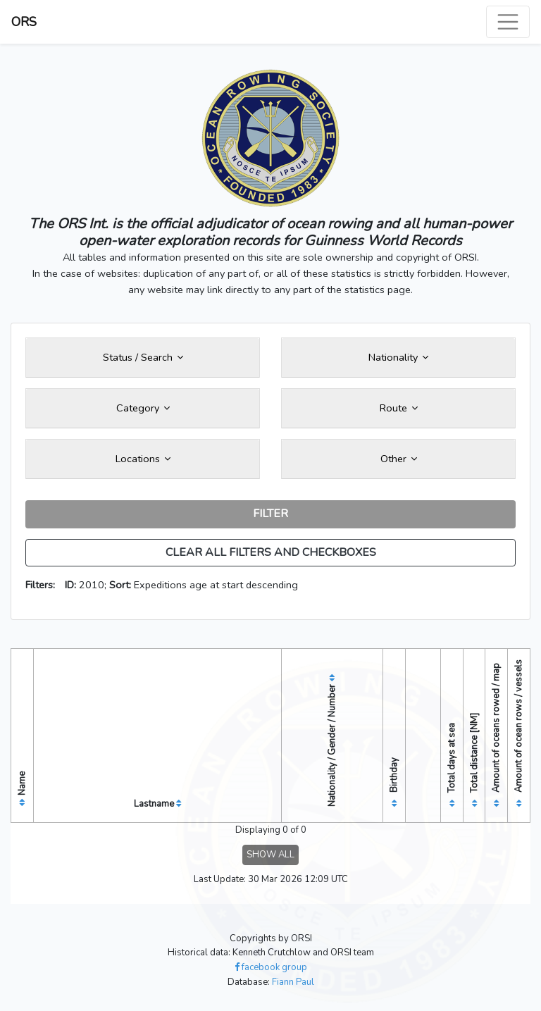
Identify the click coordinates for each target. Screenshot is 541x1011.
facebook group (271, 967)
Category (143, 408)
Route (399, 408)
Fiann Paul (293, 982)
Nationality (398, 357)
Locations (143, 459)
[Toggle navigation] (508, 22)
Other (398, 459)
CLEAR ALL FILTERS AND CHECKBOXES (271, 552)
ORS (24, 21)
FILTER (270, 513)
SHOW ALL (270, 854)
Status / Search (143, 357)
